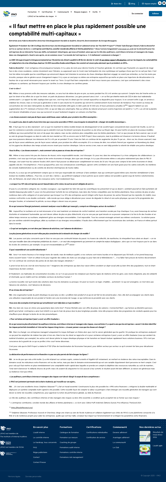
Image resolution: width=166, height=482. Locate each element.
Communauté (65, 12)
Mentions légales (14, 476)
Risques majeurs (82, 12)
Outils (96, 12)
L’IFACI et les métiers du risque (42, 16)
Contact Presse (39, 462)
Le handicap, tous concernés (45, 442)
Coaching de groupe (68, 442)
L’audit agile (157, 445)
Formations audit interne (70, 447)
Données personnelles (33, 476)
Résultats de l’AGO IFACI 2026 (158, 434)
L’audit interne (39, 432)
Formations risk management (71, 457)
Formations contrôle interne (71, 452)
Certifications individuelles (97, 432)
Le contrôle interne (41, 437)
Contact (36, 457)
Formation (34, 12)
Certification (49, 12)
